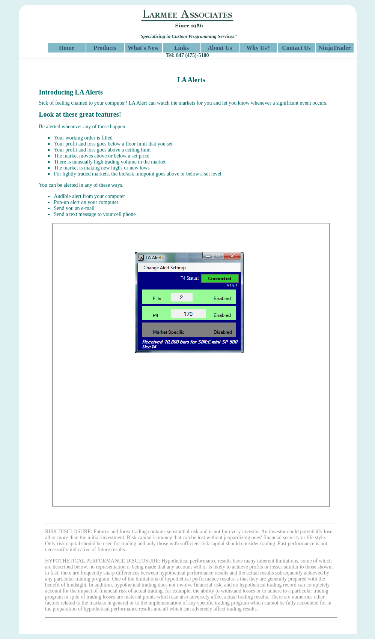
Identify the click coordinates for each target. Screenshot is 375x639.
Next (335, 368)
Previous (47, 368)
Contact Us (296, 48)
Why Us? (258, 48)
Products (104, 48)
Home (66, 48)
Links (181, 48)
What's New (143, 48)
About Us (220, 48)
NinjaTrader (335, 48)
